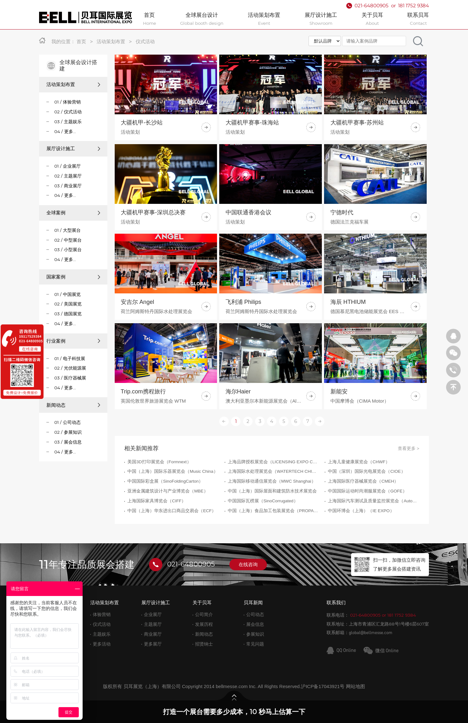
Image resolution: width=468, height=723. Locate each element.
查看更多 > (408, 479)
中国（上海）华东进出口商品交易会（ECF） (171, 541)
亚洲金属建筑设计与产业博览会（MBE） (167, 522)
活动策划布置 (111, 41)
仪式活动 (145, 41)
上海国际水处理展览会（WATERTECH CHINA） (273, 502)
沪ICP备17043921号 (322, 686)
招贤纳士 (204, 644)
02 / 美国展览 (68, 303)
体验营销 (102, 614)
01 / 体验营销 (67, 101)
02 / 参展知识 (68, 432)
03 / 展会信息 (68, 442)
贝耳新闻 (253, 602)
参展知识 (255, 634)
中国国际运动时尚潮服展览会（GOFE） (367, 522)
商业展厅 (153, 634)
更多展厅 (153, 644)
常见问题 (255, 644)
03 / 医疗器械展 (70, 377)
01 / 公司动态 (67, 422)
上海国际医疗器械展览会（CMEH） (363, 512)
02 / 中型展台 (68, 240)
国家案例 (73, 276)
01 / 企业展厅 (67, 166)
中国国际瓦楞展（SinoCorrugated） (263, 531)
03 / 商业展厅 (68, 185)
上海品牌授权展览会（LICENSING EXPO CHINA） (273, 492)
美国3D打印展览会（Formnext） (159, 492)
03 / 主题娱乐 (68, 121)
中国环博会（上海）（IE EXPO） (361, 541)
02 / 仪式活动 (68, 111)
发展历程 (204, 624)
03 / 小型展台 (68, 249)
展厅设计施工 (73, 148)
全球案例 (73, 212)
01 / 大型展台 (67, 230)
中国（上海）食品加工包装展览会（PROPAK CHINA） (273, 541)
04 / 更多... (65, 131)
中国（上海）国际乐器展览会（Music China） (172, 502)
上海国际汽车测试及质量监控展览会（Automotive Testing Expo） (373, 531)
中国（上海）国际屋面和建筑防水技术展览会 (272, 522)
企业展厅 (153, 614)
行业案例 (73, 341)
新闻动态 (73, 405)
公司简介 (204, 614)
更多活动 (102, 644)
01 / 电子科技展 (69, 358)
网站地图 (355, 686)
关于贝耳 (202, 602)
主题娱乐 (102, 634)
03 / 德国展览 (68, 313)
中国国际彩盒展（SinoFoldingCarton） (165, 512)
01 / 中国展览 (67, 294)
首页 (81, 41)
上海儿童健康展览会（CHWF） (359, 492)
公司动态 (255, 614)
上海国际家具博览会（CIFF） (156, 531)
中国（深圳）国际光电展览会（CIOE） (366, 502)
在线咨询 (248, 564)
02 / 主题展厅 (68, 175)
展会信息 (255, 624)
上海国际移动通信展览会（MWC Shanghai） (272, 512)
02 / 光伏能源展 (70, 368)
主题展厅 (153, 624)
